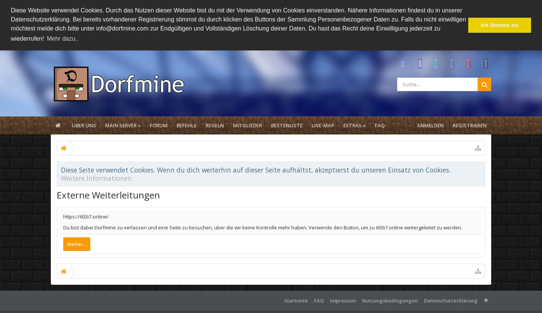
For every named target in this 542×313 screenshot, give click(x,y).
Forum (158, 124)
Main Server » (123, 124)
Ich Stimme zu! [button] (500, 25)
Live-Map (323, 124)
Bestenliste (287, 124)
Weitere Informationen (96, 177)
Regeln (215, 124)
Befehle (186, 124)
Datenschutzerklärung (451, 299)
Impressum (343, 299)
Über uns (84, 124)
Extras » (354, 124)
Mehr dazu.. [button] (62, 38)
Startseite (296, 299)
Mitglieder (247, 124)
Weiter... (77, 243)
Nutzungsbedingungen (390, 299)
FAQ (380, 124)
